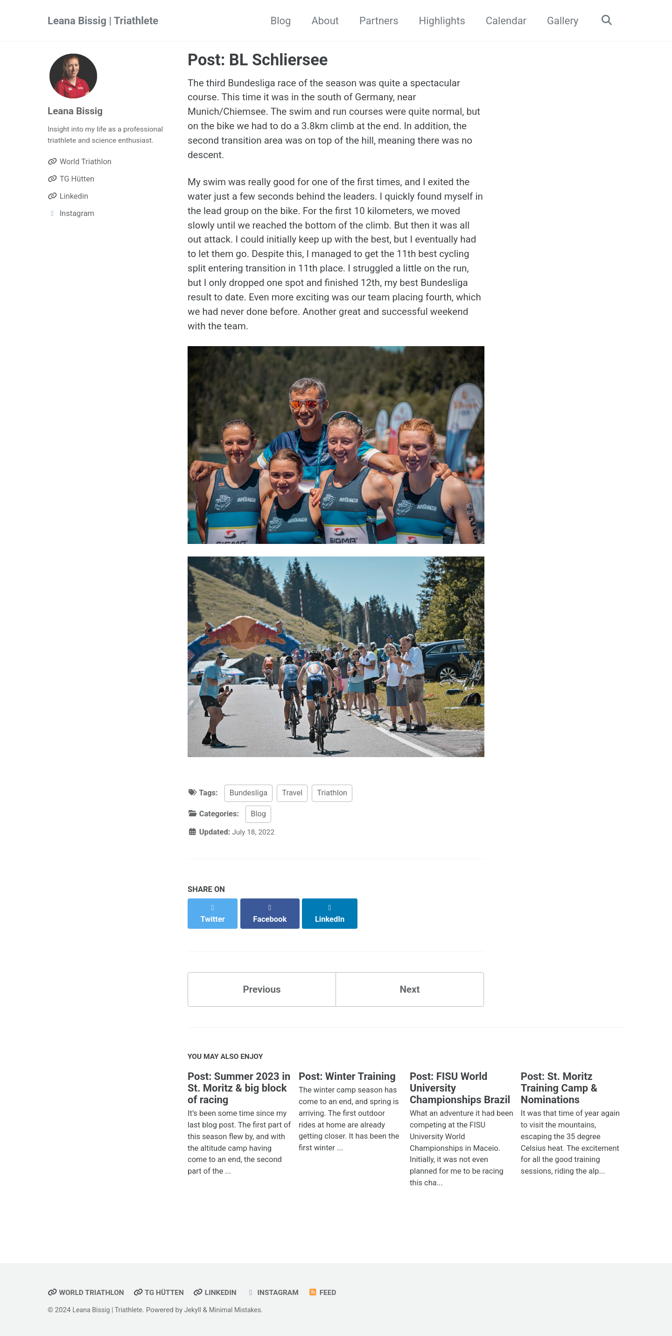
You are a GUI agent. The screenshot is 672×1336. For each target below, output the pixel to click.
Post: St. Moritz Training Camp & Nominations (559, 1101)
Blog (277, 21)
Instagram (283, 1292)
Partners (375, 21)
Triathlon (332, 812)
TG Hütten (164, 1292)
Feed (335, 1292)
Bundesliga (248, 812)
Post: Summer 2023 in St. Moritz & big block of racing (239, 1101)
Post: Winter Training (347, 1089)
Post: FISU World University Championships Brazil (460, 1101)
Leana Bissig (77, 111)
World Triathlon (88, 1292)
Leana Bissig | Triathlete (103, 21)
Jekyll (198, 1310)
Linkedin (223, 1292)
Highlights (439, 21)
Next (409, 1000)
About (322, 21)
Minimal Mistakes (242, 1310)
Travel (292, 812)
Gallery (559, 21)
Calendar (503, 21)
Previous (262, 1000)
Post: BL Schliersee (258, 59)
